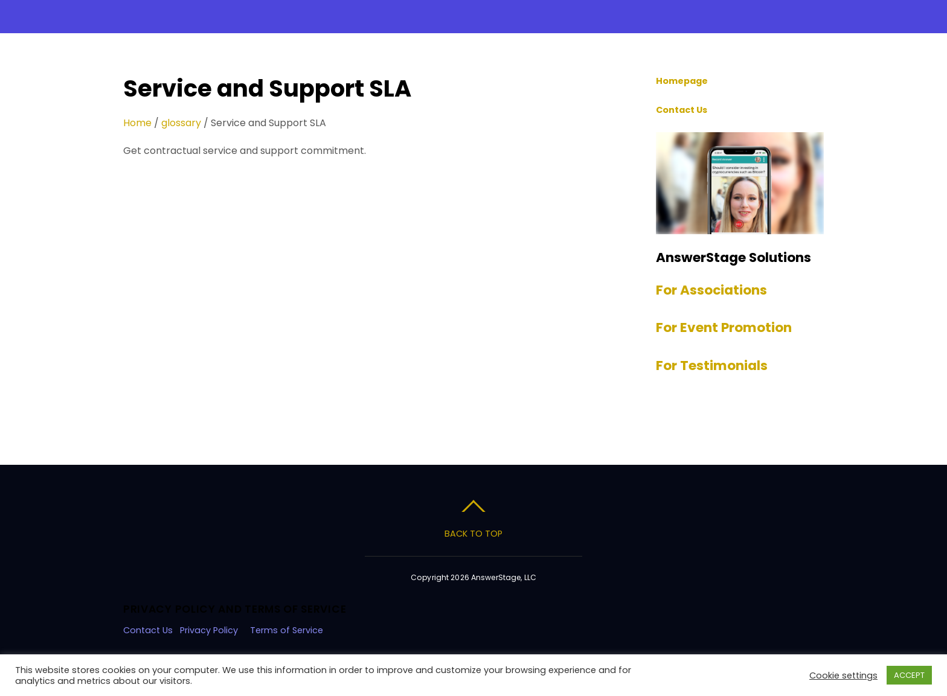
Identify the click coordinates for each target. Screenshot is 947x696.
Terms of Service (288, 630)
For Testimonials (712, 365)
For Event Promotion (724, 327)
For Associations (711, 290)
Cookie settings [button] (843, 675)
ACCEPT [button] (909, 675)
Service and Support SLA (267, 88)
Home (137, 123)
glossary (181, 123)
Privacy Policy (209, 630)
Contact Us (148, 630)
